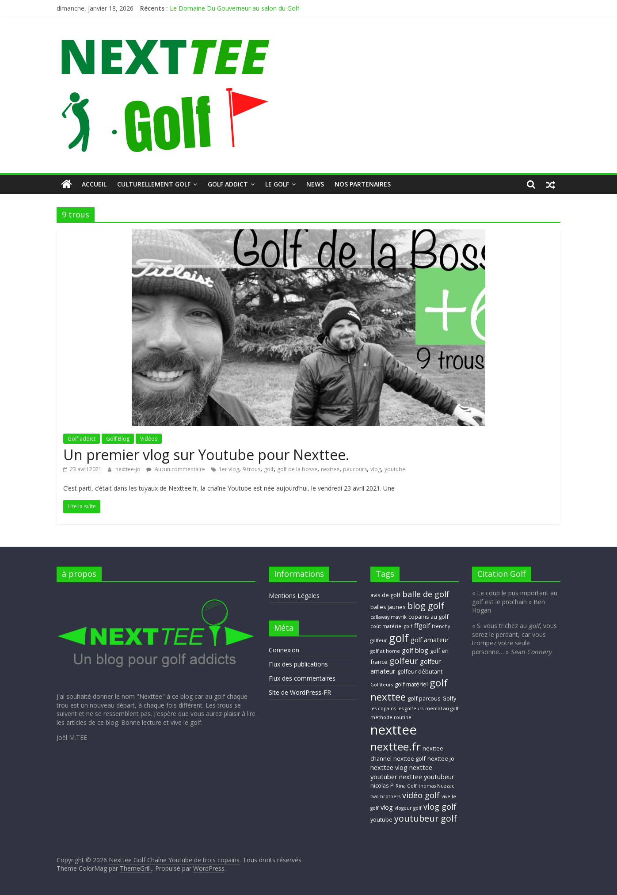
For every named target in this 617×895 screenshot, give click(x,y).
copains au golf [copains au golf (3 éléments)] (428, 617)
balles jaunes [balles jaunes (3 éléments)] (388, 607)
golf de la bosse (297, 469)
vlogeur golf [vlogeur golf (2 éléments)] (408, 808)
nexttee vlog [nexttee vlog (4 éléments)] (389, 767)
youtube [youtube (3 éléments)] (381, 819)
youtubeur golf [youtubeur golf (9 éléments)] (425, 818)
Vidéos (148, 438)
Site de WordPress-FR (300, 692)
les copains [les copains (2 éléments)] (383, 708)
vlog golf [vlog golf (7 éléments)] (440, 806)
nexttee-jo (128, 469)
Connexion (284, 650)
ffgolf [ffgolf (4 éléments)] (422, 625)
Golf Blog (117, 438)
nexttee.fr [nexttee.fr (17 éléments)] (395, 746)
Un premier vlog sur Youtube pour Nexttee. (206, 454)
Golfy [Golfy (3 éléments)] (449, 698)
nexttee (330, 469)
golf (269, 469)
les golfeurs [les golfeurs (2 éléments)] (410, 708)
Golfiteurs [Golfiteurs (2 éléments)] (381, 685)
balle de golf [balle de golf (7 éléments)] (425, 594)
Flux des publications (298, 664)
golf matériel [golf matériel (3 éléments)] (411, 684)
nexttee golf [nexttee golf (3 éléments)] (409, 758)
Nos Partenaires (363, 184)
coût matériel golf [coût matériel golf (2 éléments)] (391, 626)
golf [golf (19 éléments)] (399, 637)
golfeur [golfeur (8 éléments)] (403, 660)
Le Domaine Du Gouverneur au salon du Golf (234, 8)
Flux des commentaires (302, 678)
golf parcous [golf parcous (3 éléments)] (424, 698)
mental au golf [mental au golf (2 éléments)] (442, 708)
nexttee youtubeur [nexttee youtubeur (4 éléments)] (426, 776)
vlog (375, 469)
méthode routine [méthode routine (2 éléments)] (390, 717)
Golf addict (228, 184)
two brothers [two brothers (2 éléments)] (385, 796)
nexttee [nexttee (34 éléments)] (393, 730)
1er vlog (229, 469)
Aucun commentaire (175, 469)
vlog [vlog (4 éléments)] (387, 807)
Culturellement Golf (153, 184)
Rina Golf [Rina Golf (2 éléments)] (406, 786)
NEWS (315, 184)
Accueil (94, 184)
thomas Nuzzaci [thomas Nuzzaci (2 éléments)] (437, 786)
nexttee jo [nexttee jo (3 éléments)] (440, 758)
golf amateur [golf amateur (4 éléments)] (430, 639)
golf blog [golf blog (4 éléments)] (415, 650)
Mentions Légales (294, 595)
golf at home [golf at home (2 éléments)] (385, 651)
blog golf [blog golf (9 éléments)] (426, 606)
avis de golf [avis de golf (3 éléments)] (385, 595)
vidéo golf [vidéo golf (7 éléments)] (421, 795)
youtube (395, 469)
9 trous (251, 469)
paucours (355, 469)
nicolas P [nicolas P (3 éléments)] (382, 785)
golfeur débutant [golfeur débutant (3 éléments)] (419, 671)
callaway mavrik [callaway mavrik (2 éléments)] (388, 617)
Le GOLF (277, 184)
